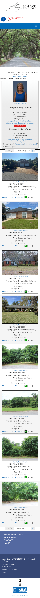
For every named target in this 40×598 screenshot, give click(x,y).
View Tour (19, 197)
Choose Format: (8, 144)
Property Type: (11, 187)
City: (15, 192)
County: (14, 195)
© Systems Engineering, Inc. (20, 595)
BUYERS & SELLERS (13, 534)
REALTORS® (10, 537)
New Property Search (20, 76)
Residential (19, 144)
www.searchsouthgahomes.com (20, 142)
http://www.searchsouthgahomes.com (20, 123)
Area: (15, 189)
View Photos (7, 197)
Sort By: (9, 151)
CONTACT (8, 540)
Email (4, 573)
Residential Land (30, 144)
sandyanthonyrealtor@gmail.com (20, 121)
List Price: (13, 184)
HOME (7, 543)
